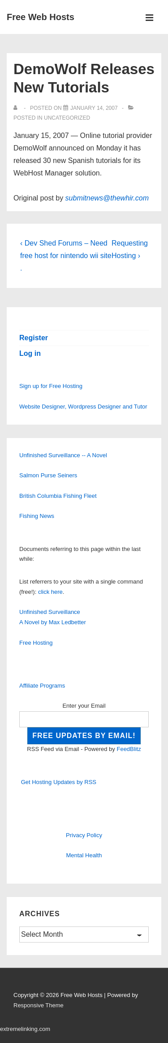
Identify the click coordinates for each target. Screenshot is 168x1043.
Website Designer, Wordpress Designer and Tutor (83, 406)
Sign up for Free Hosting (50, 386)
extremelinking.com (25, 1029)
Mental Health (84, 855)
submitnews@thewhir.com (107, 198)
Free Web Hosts (40, 17)
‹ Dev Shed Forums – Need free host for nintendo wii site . (66, 255)
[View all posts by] (17, 108)
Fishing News (36, 516)
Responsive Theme (38, 1005)
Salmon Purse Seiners (48, 475)
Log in (30, 353)
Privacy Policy (84, 835)
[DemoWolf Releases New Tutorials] (94, 108)
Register (33, 338)
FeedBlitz (128, 749)
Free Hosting (35, 642)
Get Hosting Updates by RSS (58, 782)
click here (50, 591)
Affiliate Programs (42, 685)
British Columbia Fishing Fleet (58, 495)
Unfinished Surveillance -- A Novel (63, 455)
